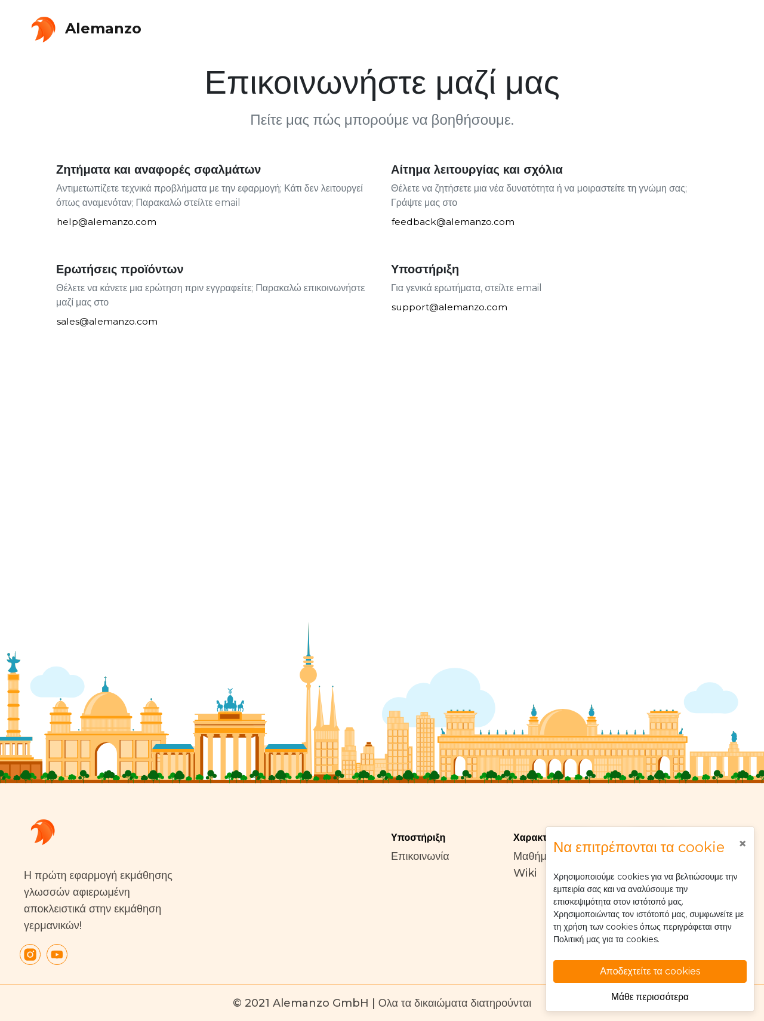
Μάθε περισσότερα (650, 996)
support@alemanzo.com (451, 307)
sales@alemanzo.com (108, 322)
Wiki (525, 873)
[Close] (742, 844)
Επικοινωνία (420, 856)
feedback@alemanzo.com (454, 221)
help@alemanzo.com (108, 221)
